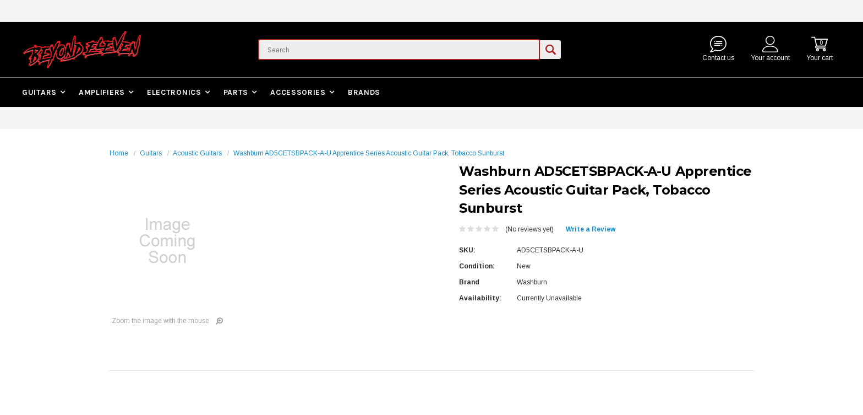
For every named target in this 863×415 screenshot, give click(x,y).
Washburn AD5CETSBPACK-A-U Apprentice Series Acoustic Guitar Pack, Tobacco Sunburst (368, 153)
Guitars (39, 92)
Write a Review (590, 229)
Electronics (174, 92)
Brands (364, 92)
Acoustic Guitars (197, 153)
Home (119, 153)
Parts (236, 92)
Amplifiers (102, 92)
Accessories (298, 92)
